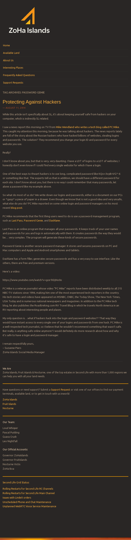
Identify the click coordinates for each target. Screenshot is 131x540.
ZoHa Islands (10, 399)
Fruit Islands (9, 404)
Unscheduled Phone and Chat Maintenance (27, 502)
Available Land (11, 53)
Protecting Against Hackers (32, 102)
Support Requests (13, 82)
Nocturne (8, 408)
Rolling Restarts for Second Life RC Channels (28, 488)
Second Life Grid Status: (16, 482)
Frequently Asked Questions (19, 75)
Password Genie (33, 220)
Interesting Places (13, 67)
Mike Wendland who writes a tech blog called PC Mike (87, 127)
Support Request (60, 389)
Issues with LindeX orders (17, 497)
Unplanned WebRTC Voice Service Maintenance (29, 506)
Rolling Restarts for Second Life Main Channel (29, 493)
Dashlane (54, 220)
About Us (8, 60)
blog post (16, 207)
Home (6, 45)
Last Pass (17, 220)
